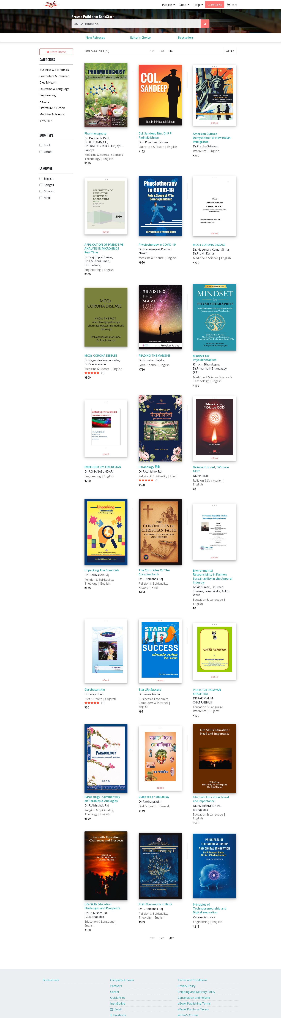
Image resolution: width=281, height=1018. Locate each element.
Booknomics (51, 980)
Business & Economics (54, 70)
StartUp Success (150, 689)
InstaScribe (117, 1003)
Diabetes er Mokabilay (154, 797)
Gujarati (49, 191)
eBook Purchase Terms (193, 1009)
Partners (116, 986)
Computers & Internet (54, 76)
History (44, 102)
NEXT (171, 50)
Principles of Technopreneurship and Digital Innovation (209, 908)
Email (116, 1009)
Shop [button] (183, 5)
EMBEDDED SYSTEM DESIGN (102, 467)
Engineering (47, 95)
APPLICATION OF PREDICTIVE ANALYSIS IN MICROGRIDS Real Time (103, 248)
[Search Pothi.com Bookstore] (205, 23)
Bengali (49, 185)
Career (114, 992)
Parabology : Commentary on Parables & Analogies (102, 799)
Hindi (47, 198)
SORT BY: (229, 50)
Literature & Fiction (52, 108)
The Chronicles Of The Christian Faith (154, 572)
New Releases (95, 37)
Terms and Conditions (192, 980)
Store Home (56, 52)
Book (47, 145)
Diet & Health (48, 82)
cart (232, 5)
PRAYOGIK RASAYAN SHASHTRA (207, 692)
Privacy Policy (186, 986)
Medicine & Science (51, 114)
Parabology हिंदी (149, 467)
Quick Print (117, 998)
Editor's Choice (140, 37)
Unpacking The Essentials (101, 570)
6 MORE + (45, 121)
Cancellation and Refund (194, 998)
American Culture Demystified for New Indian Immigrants (212, 138)
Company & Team (122, 980)
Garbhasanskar (94, 689)
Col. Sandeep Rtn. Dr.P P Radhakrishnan (155, 135)
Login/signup (214, 4)
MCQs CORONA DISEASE (209, 245)
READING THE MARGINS (154, 356)
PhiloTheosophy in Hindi (155, 904)
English (48, 179)
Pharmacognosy (95, 133)
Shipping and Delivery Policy (196, 992)
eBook (48, 152)
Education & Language (54, 89)
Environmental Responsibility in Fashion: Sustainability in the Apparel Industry (212, 576)
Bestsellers (185, 37)
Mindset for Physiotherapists (205, 358)
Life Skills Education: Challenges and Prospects (102, 906)
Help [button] (197, 5)
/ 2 (162, 50)
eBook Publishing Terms (194, 1003)
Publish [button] (167, 5)
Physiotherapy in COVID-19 (157, 245)
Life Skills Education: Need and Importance (211, 799)
